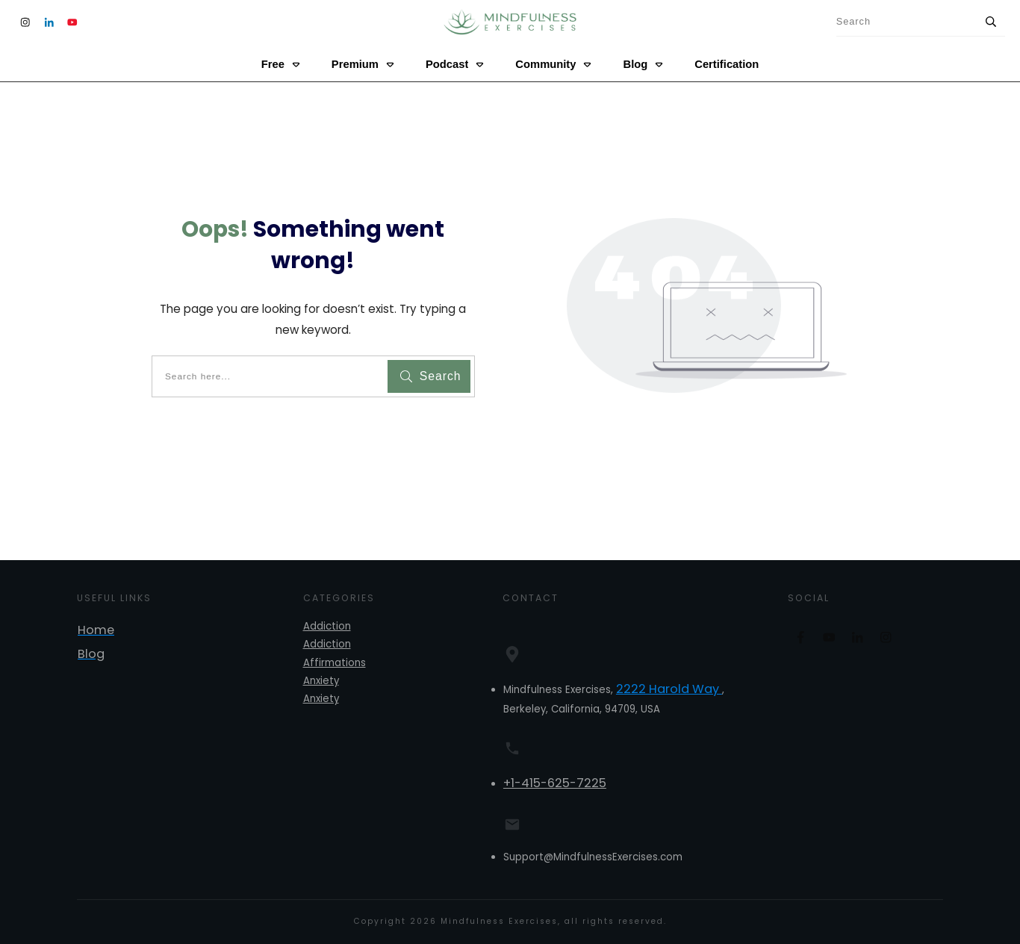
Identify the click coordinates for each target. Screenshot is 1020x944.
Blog (91, 653)
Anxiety (321, 681)
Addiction (327, 626)
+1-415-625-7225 (554, 783)
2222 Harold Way (669, 689)
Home (96, 630)
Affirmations (334, 663)
